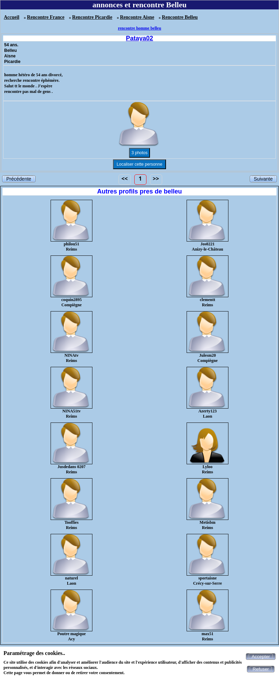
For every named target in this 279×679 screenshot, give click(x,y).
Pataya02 (139, 38)
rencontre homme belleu (139, 28)
